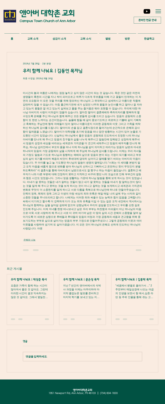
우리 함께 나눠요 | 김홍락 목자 (133, 279)
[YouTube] (147, 11)
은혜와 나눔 (29, 240)
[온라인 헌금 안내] (147, 20)
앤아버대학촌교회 (83, 390)
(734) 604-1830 (109, 393)
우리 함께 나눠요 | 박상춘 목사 (29, 279)
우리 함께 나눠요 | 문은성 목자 (81, 279)
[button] (158, 11)
